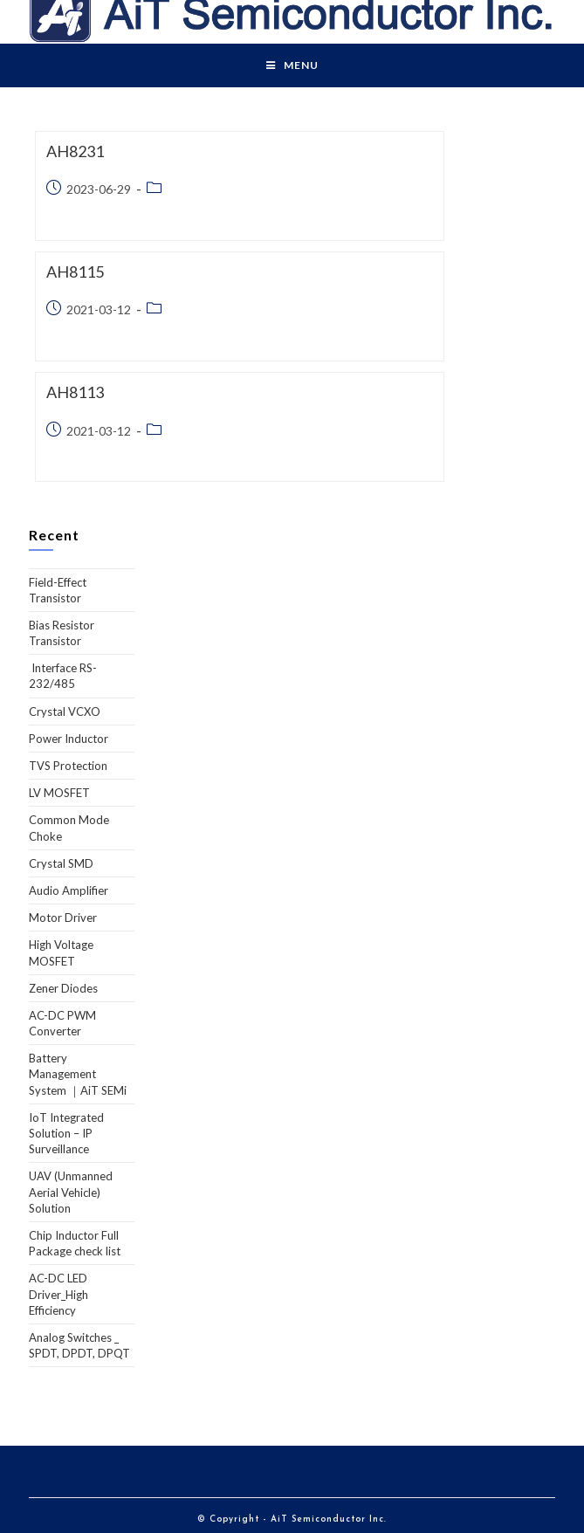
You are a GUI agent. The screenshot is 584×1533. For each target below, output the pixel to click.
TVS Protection (68, 766)
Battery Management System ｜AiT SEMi (78, 1073)
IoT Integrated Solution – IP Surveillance (66, 1133)
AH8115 (75, 271)
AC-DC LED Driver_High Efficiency (58, 1293)
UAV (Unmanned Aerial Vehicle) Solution (71, 1191)
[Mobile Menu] (292, 65)
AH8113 (75, 392)
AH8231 (75, 151)
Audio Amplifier (68, 890)
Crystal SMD (61, 863)
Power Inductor (68, 739)
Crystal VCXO (64, 711)
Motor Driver (63, 918)
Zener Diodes (63, 988)
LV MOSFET (59, 793)
